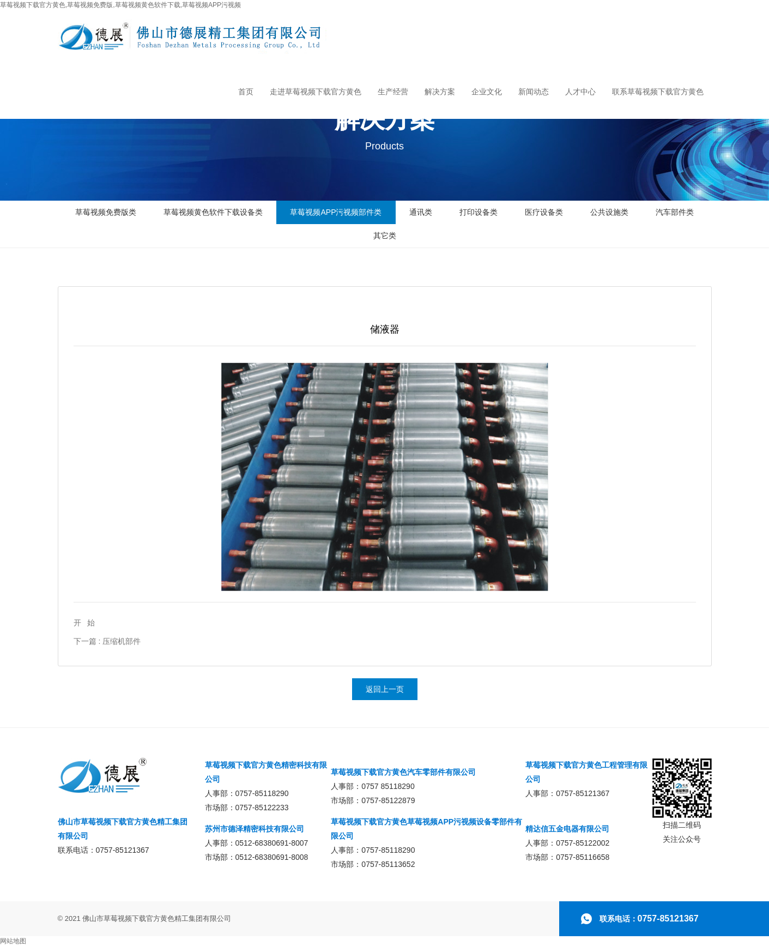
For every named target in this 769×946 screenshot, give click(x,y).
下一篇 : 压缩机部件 (107, 641)
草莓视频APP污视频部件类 (336, 212)
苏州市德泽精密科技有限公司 (254, 828)
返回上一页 (385, 689)
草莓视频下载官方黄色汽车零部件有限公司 (403, 772)
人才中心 (580, 91)
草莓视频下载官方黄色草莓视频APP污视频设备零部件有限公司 (426, 828)
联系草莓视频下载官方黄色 (658, 91)
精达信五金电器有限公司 (567, 828)
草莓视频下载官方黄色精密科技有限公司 (266, 772)
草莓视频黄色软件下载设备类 (213, 212)
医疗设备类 (544, 212)
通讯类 (420, 212)
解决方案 (440, 91)
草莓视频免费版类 (105, 212)
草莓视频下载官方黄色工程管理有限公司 (586, 772)
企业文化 (486, 91)
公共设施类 (609, 212)
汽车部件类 (675, 212)
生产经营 (393, 91)
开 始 (84, 622)
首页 (245, 91)
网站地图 (13, 941)
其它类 (384, 235)
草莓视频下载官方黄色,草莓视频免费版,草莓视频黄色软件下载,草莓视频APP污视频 (120, 5)
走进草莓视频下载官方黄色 (315, 91)
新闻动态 (533, 91)
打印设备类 (478, 212)
